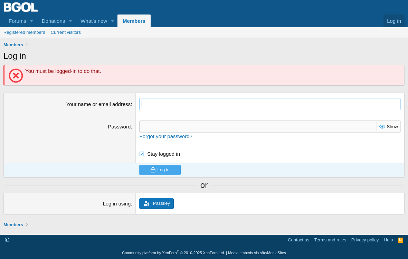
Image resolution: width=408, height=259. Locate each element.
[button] (32, 21)
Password (119, 127)
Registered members (24, 32)
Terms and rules (330, 239)
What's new (93, 21)
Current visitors (66, 32)
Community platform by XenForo (173, 253)
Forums (17, 21)
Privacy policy (365, 239)
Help (388, 239)
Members (134, 21)
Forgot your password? (165, 136)
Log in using (117, 204)
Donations (53, 21)
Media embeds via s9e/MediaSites (257, 253)
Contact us (298, 239)
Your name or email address (98, 104)
